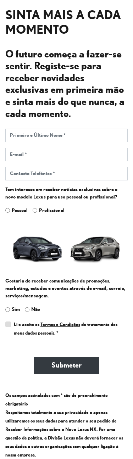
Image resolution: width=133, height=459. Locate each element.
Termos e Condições (60, 325)
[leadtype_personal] (7, 210)
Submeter (66, 365)
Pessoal (20, 210)
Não (35, 309)
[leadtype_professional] (35, 210)
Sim (16, 309)
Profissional (52, 210)
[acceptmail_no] (27, 309)
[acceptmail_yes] (7, 309)
